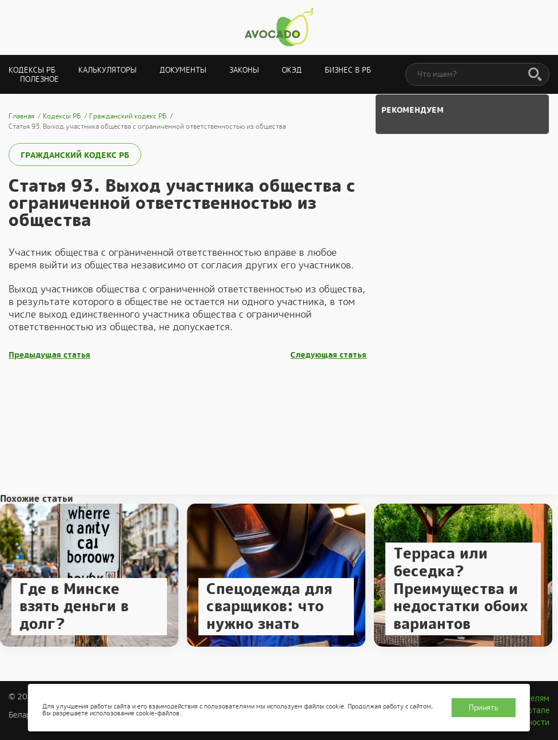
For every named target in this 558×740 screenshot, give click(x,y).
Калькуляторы (107, 70)
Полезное (39, 79)
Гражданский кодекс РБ (71, 155)
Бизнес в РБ (348, 70)
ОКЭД (292, 70)
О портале (530, 710)
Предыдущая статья (49, 355)
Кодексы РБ (32, 70)
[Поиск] (535, 75)
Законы (244, 70)
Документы (183, 70)
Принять (484, 707)
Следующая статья (328, 355)
